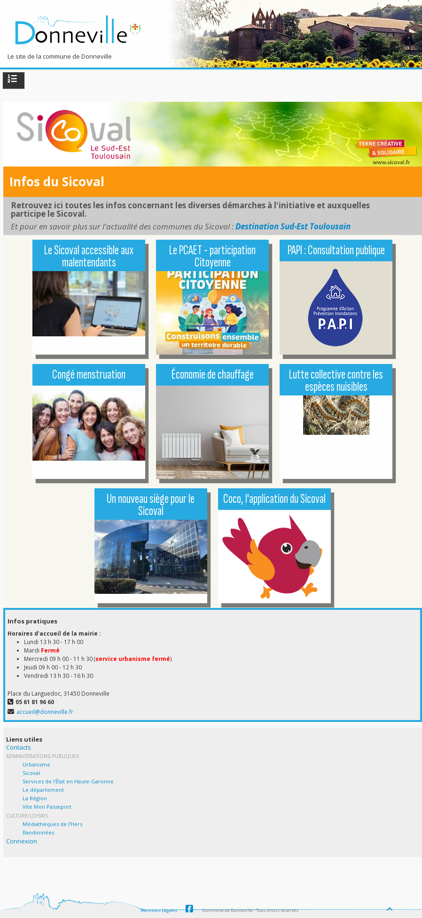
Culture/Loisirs (27, 815)
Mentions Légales (159, 910)
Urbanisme (36, 764)
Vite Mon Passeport (47, 806)
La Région (35, 798)
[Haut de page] (390, 906)
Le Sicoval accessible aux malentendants (88, 256)
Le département (43, 789)
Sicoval (31, 772)
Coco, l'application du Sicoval (274, 499)
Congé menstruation (88, 374)
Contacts (18, 747)
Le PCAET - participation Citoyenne (212, 256)
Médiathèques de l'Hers (52, 823)
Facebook (189, 909)
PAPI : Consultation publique (336, 250)
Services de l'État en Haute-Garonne (68, 781)
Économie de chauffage (213, 374)
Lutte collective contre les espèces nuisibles (336, 381)
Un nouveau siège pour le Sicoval (151, 505)
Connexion (21, 841)
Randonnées (38, 832)
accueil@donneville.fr (44, 711)
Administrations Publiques (42, 756)
